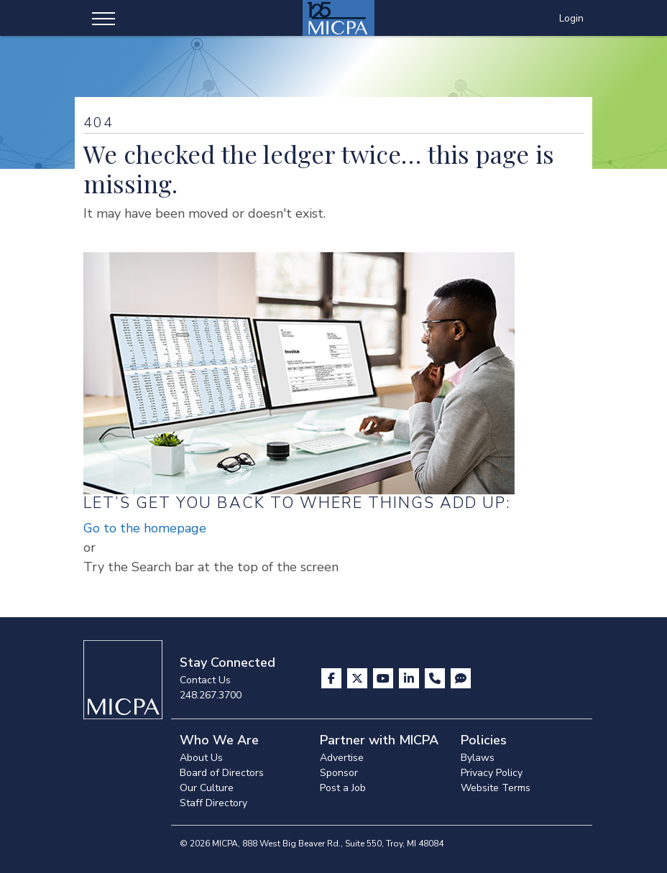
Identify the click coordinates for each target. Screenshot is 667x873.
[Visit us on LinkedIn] (410, 678)
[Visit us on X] (359, 678)
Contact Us (205, 680)
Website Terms (495, 788)
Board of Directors (222, 773)
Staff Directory (213, 803)
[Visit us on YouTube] (384, 678)
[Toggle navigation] (103, 18)
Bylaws (477, 758)
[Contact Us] (436, 678)
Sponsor (339, 773)
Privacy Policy (492, 773)
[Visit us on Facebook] (333, 678)
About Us (201, 758)
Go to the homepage (144, 528)
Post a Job (343, 788)
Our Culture (207, 788)
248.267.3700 (211, 695)
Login (571, 18)
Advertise (342, 758)
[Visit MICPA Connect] (460, 678)
